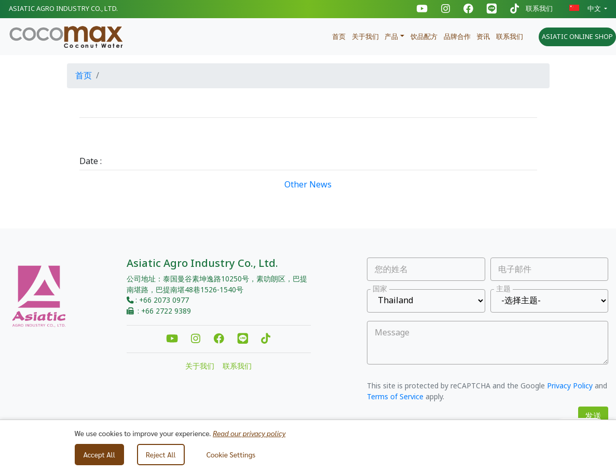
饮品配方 (423, 37)
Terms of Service (395, 396)
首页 (339, 37)
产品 (391, 37)
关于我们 (365, 37)
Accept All (99, 454)
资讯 (483, 37)
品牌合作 (457, 37)
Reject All (161, 454)
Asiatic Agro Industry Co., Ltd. (63, 9)
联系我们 (539, 9)
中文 (586, 9)
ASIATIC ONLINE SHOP (577, 37)
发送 (593, 416)
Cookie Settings (231, 454)
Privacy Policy (570, 386)
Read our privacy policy (249, 433)
